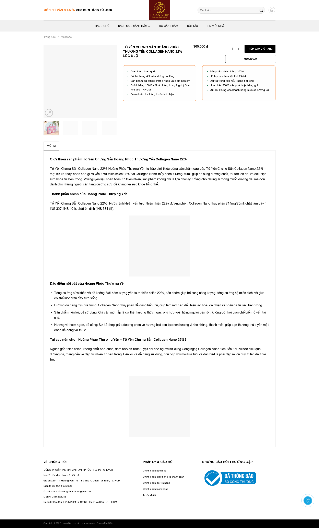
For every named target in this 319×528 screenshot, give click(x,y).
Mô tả (51, 145)
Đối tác (192, 25)
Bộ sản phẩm (168, 25)
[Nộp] (261, 10)
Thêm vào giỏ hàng (260, 48)
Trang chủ (50, 36)
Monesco (66, 36)
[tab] (51, 146)
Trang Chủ (101, 25)
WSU (110, 523)
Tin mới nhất (216, 25)
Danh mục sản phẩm (134, 26)
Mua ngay (251, 58)
